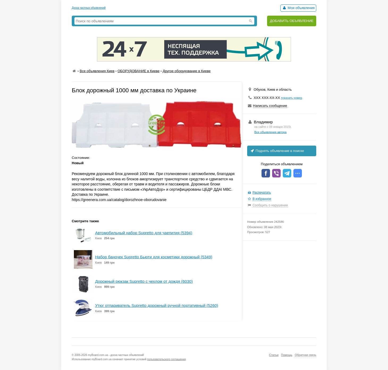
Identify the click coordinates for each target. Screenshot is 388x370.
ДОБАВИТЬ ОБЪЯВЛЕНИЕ (292, 21)
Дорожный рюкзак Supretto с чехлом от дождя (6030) (144, 281)
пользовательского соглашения (166, 359)
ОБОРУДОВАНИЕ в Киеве (138, 71)
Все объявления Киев (97, 71)
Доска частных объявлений (89, 7)
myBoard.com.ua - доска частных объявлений (116, 355)
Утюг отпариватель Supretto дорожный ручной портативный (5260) (156, 305)
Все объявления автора (270, 132)
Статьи (274, 354)
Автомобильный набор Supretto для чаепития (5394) (143, 232)
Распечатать (261, 192)
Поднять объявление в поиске (277, 151)
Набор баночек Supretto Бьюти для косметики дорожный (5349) (153, 257)
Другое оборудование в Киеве (187, 71)
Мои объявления (298, 8)
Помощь (286, 354)
